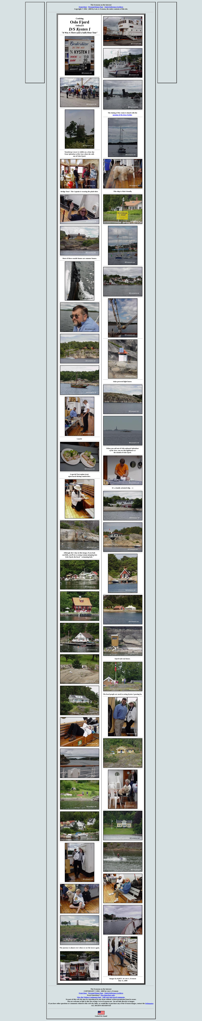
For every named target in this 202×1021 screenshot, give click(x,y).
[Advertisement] (35, 42)
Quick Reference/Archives (113, 7)
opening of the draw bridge (122, 115)
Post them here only (108, 995)
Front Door (83, 7)
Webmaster (149, 1003)
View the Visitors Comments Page (89, 997)
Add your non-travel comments (113, 997)
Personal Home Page (95, 7)
